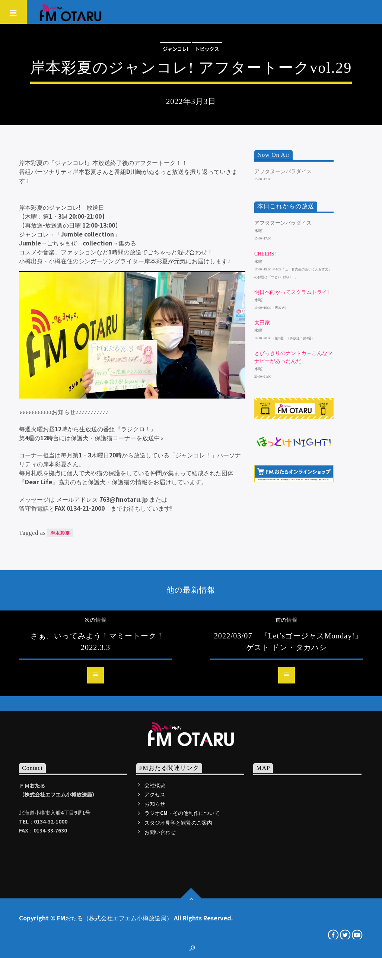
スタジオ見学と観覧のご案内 (178, 822)
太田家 (262, 323)
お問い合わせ (160, 831)
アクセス (154, 794)
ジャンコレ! (175, 49)
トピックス (207, 49)
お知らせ (154, 803)
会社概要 (154, 785)
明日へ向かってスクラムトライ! (291, 292)
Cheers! (265, 254)
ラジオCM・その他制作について (182, 812)
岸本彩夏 (60, 533)
